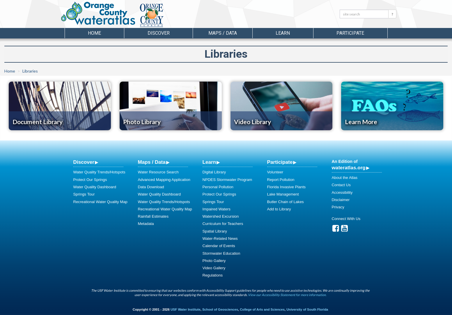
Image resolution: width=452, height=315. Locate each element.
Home (94, 33)
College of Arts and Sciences (262, 309)
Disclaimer (341, 200)
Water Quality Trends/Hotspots (99, 172)
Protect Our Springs (90, 179)
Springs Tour (84, 194)
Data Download (151, 187)
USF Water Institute (186, 309)
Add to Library (279, 209)
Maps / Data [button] (222, 33)
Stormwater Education (221, 253)
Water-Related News (220, 238)
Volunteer (275, 172)
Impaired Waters (217, 209)
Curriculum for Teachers (223, 223)
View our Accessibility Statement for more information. (287, 295)
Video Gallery (214, 268)
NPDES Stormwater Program (227, 179)
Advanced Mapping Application (164, 179)
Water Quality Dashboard (94, 187)
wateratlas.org (349, 167)
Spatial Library (215, 231)
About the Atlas (345, 177)
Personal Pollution (218, 187)
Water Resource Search (158, 172)
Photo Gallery (214, 260)
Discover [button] (159, 33)
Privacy (338, 207)
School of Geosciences (220, 309)
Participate (280, 162)
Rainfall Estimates (153, 216)
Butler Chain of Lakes (285, 202)
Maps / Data (152, 162)
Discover (83, 162)
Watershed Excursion (221, 216)
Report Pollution (281, 179)
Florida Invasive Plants (286, 187)
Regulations (213, 275)
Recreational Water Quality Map (100, 202)
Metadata (146, 223)
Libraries (30, 70)
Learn (209, 162)
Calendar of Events (219, 246)
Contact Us (341, 185)
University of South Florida (307, 309)
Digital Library (214, 172)
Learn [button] (283, 33)
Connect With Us (346, 219)
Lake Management (283, 194)
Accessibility (342, 192)
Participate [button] (350, 33)
